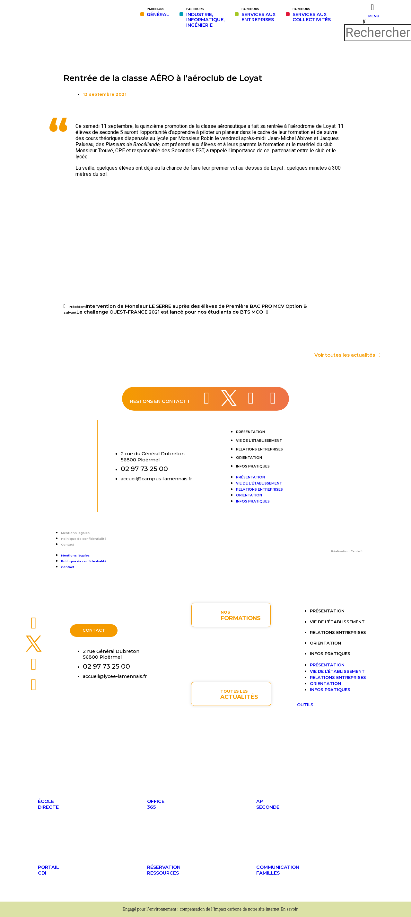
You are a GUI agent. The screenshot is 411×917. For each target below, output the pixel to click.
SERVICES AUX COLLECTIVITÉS (312, 14)
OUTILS (305, 704)
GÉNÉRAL (158, 12)
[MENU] (372, 7)
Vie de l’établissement (259, 441)
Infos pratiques (253, 466)
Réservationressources (163, 870)
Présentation (250, 432)
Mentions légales (75, 533)
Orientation (249, 458)
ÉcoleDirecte (48, 804)
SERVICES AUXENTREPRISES (258, 14)
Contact (67, 544)
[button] (364, 21)
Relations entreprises (259, 449)
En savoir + (291, 909)
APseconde (267, 804)
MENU (373, 16)
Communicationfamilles (277, 870)
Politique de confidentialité (83, 538)
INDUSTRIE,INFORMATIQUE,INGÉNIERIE (205, 17)
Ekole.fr (357, 551)
